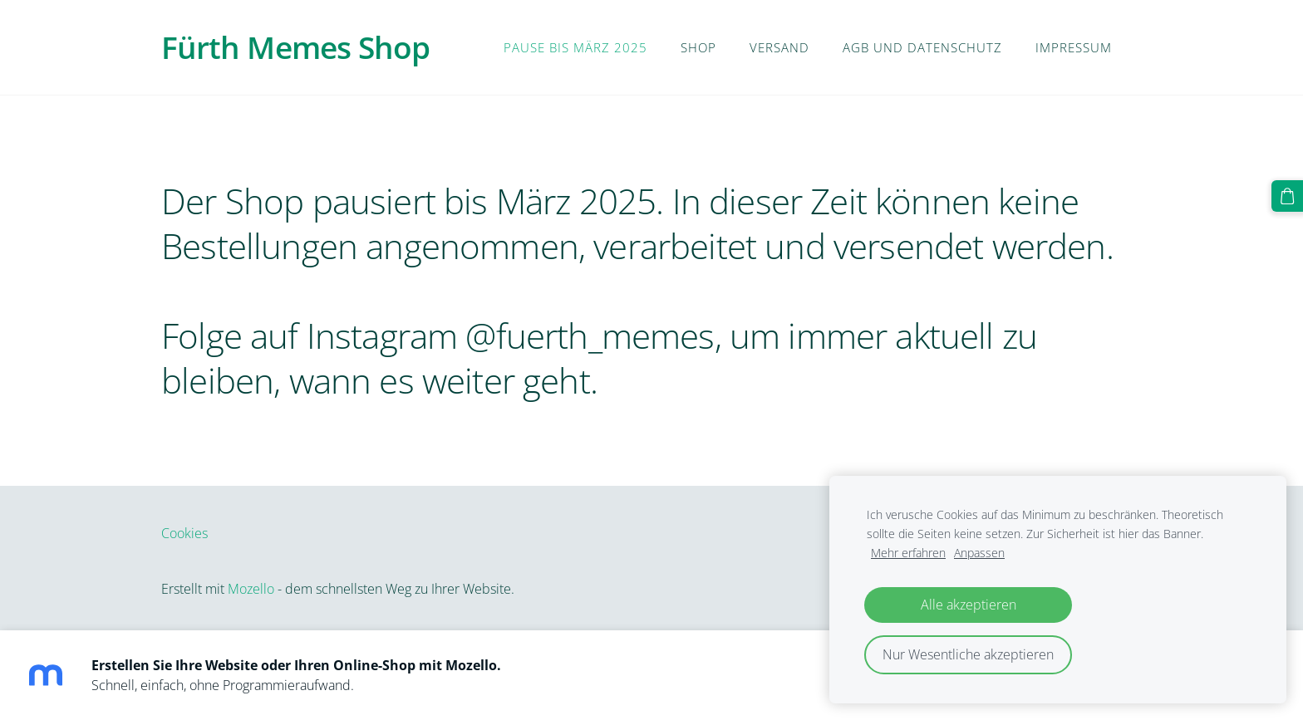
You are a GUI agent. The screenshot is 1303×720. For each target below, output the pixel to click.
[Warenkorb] (1287, 196)
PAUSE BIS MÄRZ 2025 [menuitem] (575, 47)
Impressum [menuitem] (1073, 47)
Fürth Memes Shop (295, 47)
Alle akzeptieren (968, 604)
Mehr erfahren (908, 553)
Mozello (251, 589)
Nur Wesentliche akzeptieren (968, 654)
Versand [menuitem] (779, 47)
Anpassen (979, 553)
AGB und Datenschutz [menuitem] (922, 47)
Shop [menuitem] (698, 47)
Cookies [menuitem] (184, 533)
